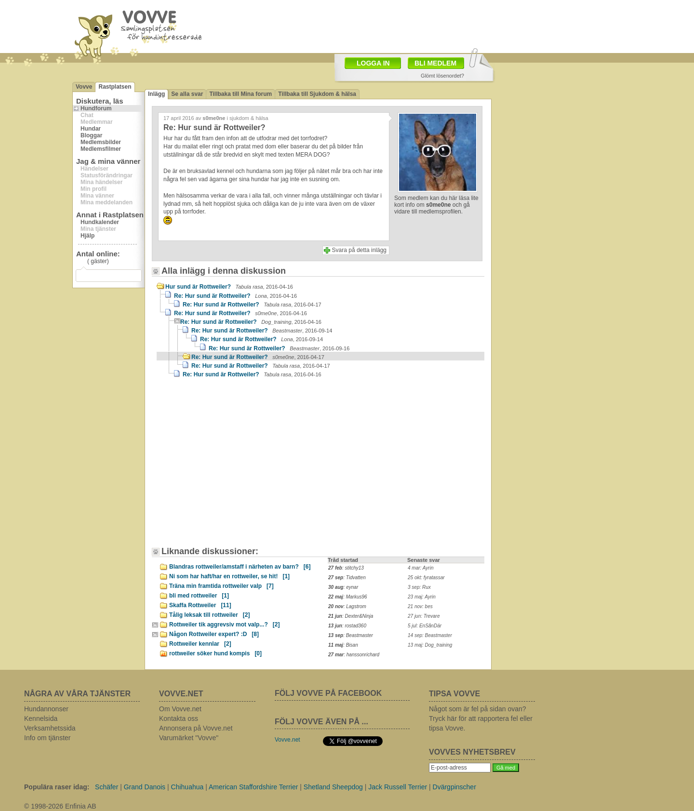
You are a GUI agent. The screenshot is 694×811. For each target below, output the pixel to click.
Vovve (84, 86)
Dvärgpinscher (454, 787)
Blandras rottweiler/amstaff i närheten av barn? (239, 566)
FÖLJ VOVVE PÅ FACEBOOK (328, 693)
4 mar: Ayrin (420, 568)
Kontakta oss (178, 718)
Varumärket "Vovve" (188, 738)
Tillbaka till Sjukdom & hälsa (317, 94)
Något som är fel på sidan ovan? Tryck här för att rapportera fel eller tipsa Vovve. (481, 718)
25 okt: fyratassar (426, 577)
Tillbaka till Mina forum (240, 94)
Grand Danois (144, 787)
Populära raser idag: (56, 787)
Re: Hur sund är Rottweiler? (235, 295)
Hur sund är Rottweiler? (229, 286)
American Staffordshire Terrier (253, 787)
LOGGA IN (373, 63)
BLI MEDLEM (435, 63)
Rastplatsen (114, 86)
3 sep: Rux (419, 587)
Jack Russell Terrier (397, 787)
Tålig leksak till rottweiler (209, 615)
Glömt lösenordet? (442, 76)
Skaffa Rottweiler (200, 605)
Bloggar (91, 135)
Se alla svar (187, 94)
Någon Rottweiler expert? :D (214, 634)
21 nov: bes (420, 606)
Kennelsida (40, 718)
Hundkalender (99, 222)
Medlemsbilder (100, 142)
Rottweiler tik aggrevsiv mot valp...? (224, 624)
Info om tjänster (47, 738)
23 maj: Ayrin (422, 596)
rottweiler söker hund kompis (215, 653)
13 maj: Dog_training (430, 645)
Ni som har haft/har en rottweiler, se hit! (229, 576)
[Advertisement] (238, 467)
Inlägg (156, 94)
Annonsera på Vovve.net (196, 728)
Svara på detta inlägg (359, 250)
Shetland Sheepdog (333, 787)
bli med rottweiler (199, 595)
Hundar (90, 128)
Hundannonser (46, 709)
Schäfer (106, 787)
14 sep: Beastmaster (430, 635)
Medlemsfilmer (100, 149)
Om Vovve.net (180, 709)
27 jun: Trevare (424, 616)
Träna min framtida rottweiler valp (221, 586)
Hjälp (87, 235)
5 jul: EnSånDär (424, 625)
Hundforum (96, 108)
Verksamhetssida (50, 728)
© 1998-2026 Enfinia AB (60, 806)
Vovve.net (287, 739)
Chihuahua (187, 787)
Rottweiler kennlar (200, 643)
